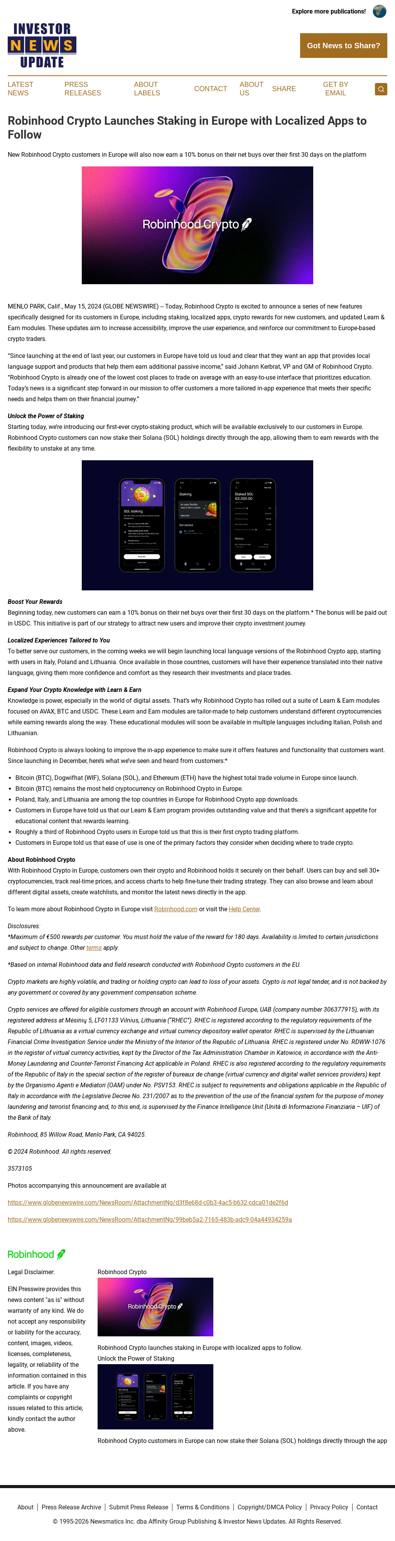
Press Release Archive (71, 1507)
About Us (251, 89)
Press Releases (82, 89)
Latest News (20, 89)
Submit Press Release (138, 1507)
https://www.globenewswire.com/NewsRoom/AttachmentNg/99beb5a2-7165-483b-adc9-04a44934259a (150, 1219)
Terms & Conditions (203, 1507)
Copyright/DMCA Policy (270, 1507)
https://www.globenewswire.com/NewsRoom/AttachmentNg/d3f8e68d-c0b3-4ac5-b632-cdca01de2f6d (148, 1202)
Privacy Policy (329, 1507)
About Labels (147, 89)
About (25, 1507)
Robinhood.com (176, 909)
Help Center (244, 909)
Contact (210, 89)
